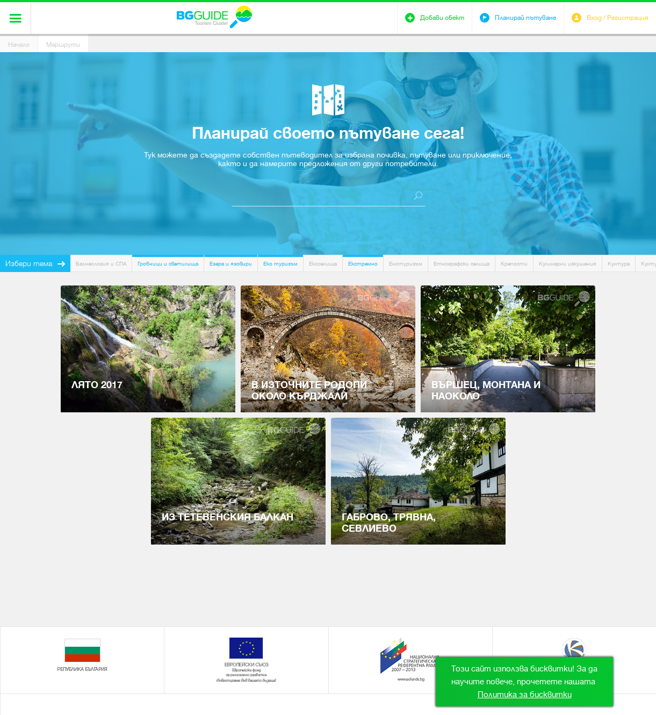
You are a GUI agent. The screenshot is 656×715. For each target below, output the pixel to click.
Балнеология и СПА (101, 264)
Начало (19, 44)
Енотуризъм (405, 264)
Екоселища (323, 264)
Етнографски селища (461, 264)
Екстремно (363, 264)
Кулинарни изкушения (567, 264)
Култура (619, 264)
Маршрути (63, 44)
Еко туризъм (280, 264)
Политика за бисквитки (525, 694)
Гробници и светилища (168, 264)
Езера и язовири (231, 264)
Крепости (514, 264)
